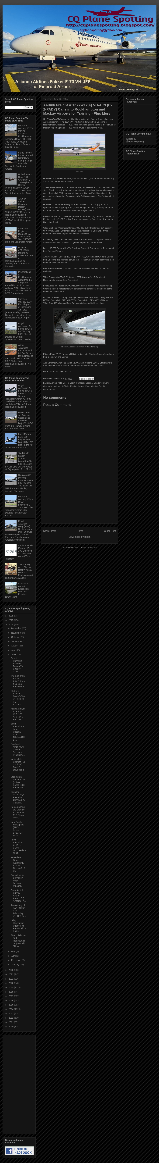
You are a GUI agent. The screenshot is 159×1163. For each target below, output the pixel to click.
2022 (11, 974)
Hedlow (56, 386)
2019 (11, 987)
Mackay (73, 386)
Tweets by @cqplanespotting (135, 140)
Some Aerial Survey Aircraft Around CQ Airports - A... (18, 895)
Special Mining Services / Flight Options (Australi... (18, 880)
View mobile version (79, 536)
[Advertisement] (79, 501)
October (15, 637)
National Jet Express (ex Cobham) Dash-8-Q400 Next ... (18, 766)
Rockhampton (49, 389)
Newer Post (49, 531)
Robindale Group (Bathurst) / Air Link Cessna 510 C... (18, 864)
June (14, 654)
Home (80, 531)
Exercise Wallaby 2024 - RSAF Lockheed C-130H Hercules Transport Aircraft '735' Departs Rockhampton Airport (19, 506)
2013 (11, 1013)
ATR (60, 383)
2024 (11, 624)
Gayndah (47, 386)
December (16, 628)
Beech (66, 383)
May (13, 951)
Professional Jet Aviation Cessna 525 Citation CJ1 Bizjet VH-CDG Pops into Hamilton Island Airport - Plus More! (19, 420)
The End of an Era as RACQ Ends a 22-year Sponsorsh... (18, 681)
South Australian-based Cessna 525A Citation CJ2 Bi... (18, 731)
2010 (11, 1026)
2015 (11, 1004)
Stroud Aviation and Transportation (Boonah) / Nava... (18, 940)
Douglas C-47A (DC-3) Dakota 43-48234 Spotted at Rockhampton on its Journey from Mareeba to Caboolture (19, 257)
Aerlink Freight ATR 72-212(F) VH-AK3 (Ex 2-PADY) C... (18, 714)
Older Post (110, 531)
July (13, 650)
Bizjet (72, 383)
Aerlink (53, 383)
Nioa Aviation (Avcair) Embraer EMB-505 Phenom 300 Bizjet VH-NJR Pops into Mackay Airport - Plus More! (19, 483)
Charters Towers (101, 383)
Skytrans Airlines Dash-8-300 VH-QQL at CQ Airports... (18, 698)
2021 (11, 978)
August (15, 645)
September (17, 641)
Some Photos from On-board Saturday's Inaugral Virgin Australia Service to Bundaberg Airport (19, 160)
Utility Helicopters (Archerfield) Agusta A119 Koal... (18, 925)
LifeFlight (65, 386)
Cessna (89, 383)
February (16, 960)
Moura (81, 386)
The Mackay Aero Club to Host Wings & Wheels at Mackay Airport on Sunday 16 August (19, 571)
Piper (87, 386)
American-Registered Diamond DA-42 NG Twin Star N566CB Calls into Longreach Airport (18, 235)
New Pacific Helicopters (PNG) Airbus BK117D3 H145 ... (17, 829)
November (16, 632)
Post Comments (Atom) (86, 547)
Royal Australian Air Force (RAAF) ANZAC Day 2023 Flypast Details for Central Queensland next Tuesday (18, 331)
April (13, 956)
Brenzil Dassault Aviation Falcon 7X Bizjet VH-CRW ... (17, 665)
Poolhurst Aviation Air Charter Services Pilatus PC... (18, 749)
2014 (11, 1009)
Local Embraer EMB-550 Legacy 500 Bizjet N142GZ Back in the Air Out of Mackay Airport (19, 441)
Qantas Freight (98, 386)
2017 (11, 996)
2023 (11, 970)
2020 (11, 983)
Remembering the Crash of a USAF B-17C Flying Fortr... (18, 812)
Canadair (80, 383)
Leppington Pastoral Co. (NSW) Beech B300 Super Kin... (18, 782)
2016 (11, 1000)
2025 (11, 620)
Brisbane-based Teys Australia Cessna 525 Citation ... (18, 797)
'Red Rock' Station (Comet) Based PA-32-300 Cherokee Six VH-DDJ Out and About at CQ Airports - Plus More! (18, 461)
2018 (11, 992)
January (15, 964)
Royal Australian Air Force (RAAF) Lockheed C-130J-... (18, 846)
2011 (11, 1022)
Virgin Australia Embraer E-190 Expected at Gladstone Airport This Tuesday (19, 552)
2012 (11, 1018)
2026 (11, 616)
